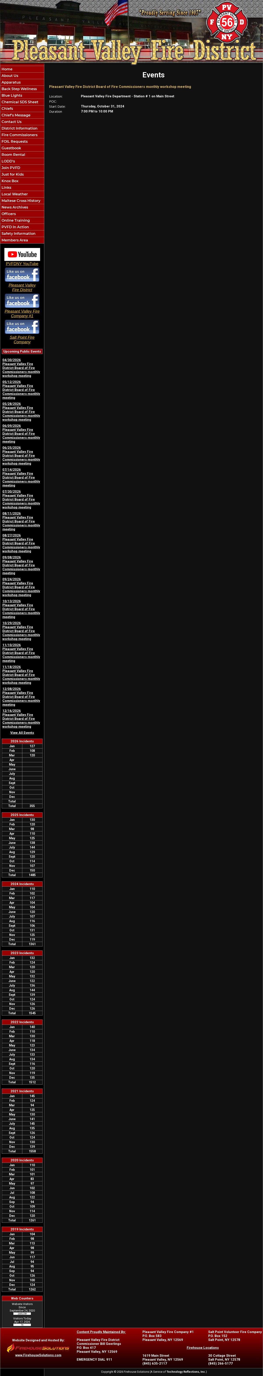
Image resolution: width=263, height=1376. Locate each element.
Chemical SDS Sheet (19, 102)
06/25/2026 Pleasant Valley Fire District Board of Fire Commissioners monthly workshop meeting (21, 455)
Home (6, 69)
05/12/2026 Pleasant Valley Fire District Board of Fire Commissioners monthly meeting (21, 390)
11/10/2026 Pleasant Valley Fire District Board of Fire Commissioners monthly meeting (21, 653)
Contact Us (11, 122)
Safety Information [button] (18, 234)
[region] (22, 154)
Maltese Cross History (20, 201)
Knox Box (9, 181)
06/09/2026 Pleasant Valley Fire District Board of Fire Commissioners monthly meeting (21, 434)
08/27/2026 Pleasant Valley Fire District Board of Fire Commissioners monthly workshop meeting (21, 543)
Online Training (15, 220)
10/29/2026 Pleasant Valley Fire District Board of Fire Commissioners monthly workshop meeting (21, 631)
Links (6, 187)
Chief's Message (15, 115)
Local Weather (14, 194)
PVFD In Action (15, 227)
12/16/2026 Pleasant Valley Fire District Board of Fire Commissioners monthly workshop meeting (21, 719)
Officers (8, 214)
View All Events (22, 733)
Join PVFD (10, 168)
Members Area (14, 240)
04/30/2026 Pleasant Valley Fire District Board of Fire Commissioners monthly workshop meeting (21, 368)
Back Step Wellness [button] (19, 89)
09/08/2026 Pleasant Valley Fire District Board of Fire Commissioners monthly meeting (21, 565)
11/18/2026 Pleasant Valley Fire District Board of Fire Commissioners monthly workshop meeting (21, 675)
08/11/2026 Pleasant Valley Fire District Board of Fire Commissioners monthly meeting (21, 521)
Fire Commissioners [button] (19, 135)
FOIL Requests (14, 141)
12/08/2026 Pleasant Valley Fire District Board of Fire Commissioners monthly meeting (21, 697)
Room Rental (13, 155)
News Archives (14, 207)
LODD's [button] (8, 161)
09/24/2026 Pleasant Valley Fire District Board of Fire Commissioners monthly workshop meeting (21, 587)
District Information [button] (19, 128)
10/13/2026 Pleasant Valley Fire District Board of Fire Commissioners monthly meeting (21, 609)
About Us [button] (9, 76)
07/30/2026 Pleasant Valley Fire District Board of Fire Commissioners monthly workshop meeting (21, 499)
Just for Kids (12, 174)
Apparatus (11, 82)
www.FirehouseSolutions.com (38, 1355)
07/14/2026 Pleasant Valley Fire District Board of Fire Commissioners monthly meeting (21, 477)
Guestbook (11, 148)
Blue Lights (11, 95)
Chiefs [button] (7, 109)
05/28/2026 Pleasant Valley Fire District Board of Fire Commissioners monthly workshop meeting (21, 412)
